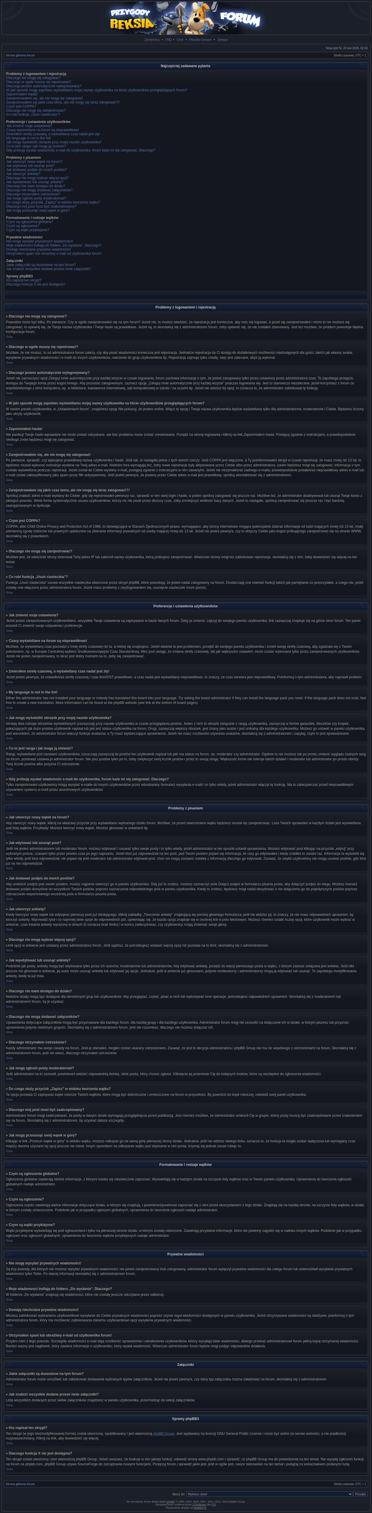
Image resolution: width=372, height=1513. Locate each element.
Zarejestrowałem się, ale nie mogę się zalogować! (44, 98)
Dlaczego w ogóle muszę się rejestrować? (38, 82)
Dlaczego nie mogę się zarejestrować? (36, 110)
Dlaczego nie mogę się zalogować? (33, 78)
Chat (180, 39)
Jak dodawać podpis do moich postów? (36, 170)
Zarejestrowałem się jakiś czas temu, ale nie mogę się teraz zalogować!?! (62, 102)
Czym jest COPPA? (21, 106)
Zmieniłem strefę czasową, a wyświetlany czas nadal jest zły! (53, 134)
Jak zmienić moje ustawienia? (29, 126)
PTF (213, 1504)
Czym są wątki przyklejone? (27, 230)
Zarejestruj (152, 39)
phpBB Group (163, 1434)
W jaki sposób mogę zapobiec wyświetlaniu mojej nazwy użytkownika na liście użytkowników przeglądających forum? (96, 90)
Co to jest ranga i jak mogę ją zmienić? (36, 146)
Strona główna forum (20, 55)
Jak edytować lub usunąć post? (30, 166)
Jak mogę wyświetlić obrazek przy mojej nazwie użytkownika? (54, 142)
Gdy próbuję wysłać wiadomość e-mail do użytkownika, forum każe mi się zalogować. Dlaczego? (80, 150)
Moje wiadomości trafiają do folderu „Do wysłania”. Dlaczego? (53, 245)
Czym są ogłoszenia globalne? (29, 222)
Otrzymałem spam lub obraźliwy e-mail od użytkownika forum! (54, 253)
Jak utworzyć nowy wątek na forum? (34, 162)
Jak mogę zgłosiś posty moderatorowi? (36, 198)
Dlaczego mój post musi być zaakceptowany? (41, 206)
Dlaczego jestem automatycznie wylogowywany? (43, 86)
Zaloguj (222, 39)
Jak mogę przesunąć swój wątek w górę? (38, 210)
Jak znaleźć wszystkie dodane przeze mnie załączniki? (48, 269)
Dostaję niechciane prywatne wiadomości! (38, 249)
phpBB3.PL (200, 1507)
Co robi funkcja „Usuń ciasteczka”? (33, 115)
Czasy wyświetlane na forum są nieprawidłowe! (42, 130)
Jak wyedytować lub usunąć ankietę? (34, 182)
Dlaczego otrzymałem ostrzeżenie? (33, 194)
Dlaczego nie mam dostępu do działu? (35, 186)
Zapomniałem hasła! (21, 94)
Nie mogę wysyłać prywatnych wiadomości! (39, 241)
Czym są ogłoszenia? (22, 226)
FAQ (168, 39)
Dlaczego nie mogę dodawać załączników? (39, 190)
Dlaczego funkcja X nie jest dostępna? (35, 284)
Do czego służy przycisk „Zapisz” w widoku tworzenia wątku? (53, 202)
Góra (9, 336)
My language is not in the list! (28, 138)
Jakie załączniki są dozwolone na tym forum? (41, 265)
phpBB (170, 1501)
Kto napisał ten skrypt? (23, 280)
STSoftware (199, 1504)
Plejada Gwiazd (200, 39)
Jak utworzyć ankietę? (23, 174)
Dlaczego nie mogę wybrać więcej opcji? (37, 178)
